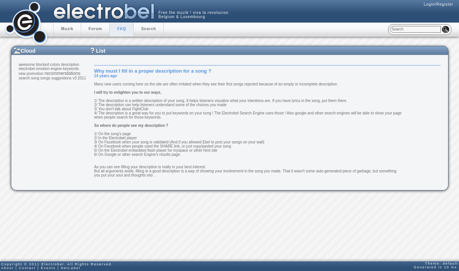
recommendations (62, 73)
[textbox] (415, 29)
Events (48, 268)
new (22, 74)
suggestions (61, 78)
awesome (27, 64)
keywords (71, 69)
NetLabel (70, 268)
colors (55, 64)
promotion (35, 74)
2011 (82, 78)
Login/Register (438, 4)
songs (45, 78)
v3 (74, 78)
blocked (42, 64)
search (24, 78)
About (7, 268)
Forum (95, 29)
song (35, 78)
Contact (27, 268)
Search (148, 29)
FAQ (121, 29)
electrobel (27, 69)
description (70, 64)
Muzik (67, 29)
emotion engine (49, 69)
